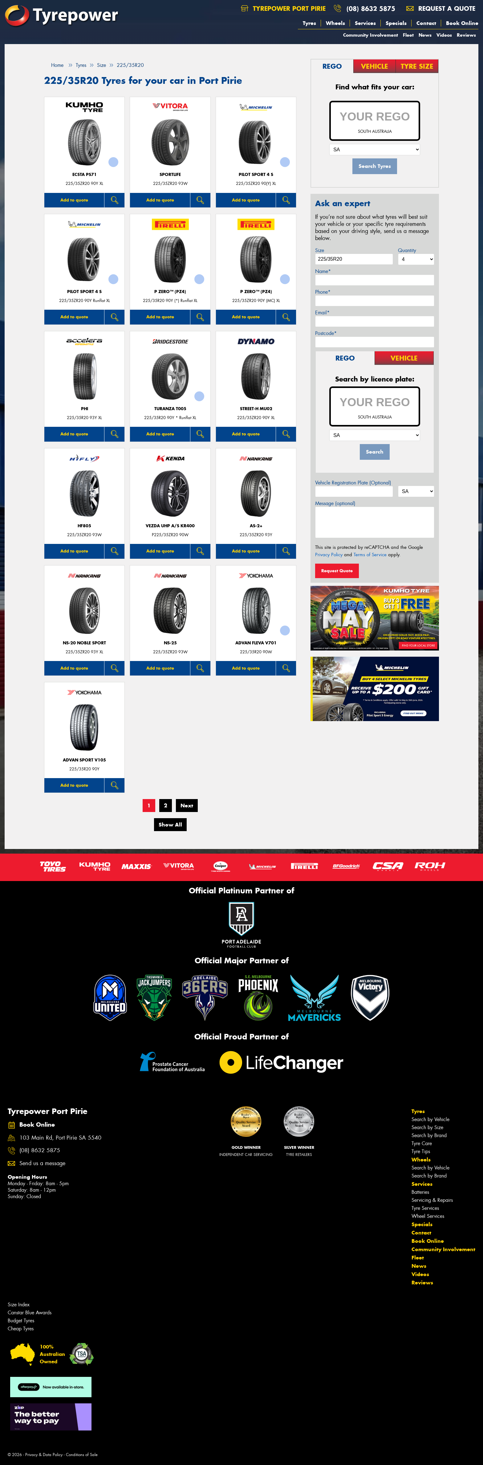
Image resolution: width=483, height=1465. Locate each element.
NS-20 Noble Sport (84, 643)
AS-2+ (256, 525)
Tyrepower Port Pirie (283, 8)
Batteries (420, 1192)
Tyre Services (425, 1208)
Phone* (323, 292)
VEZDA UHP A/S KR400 (170, 525)
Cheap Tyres (21, 1328)
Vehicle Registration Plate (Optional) (353, 482)
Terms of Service (370, 555)
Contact (426, 23)
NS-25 (170, 643)
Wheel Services (428, 1216)
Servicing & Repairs (432, 1200)
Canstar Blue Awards (29, 1312)
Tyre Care (422, 1143)
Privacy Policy (329, 555)
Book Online (462, 23)
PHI (84, 408)
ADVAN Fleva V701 (256, 643)
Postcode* (326, 333)
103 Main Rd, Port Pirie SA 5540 (60, 1137)
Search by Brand (429, 1135)
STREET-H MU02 (256, 408)
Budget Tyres (21, 1320)
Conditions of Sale (82, 1454)
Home (53, 65)
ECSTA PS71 (84, 174)
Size (319, 250)
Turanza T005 (170, 408)
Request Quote (337, 570)
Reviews (466, 35)
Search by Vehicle (430, 1119)
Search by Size (427, 1127)
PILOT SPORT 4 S (256, 174)
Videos (444, 35)
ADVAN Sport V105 (84, 760)
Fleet (408, 35)
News (425, 35)
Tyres (309, 23)
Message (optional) (335, 503)
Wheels (335, 23)
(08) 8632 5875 (371, 8)
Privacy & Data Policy (44, 1454)
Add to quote (74, 200)
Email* (322, 312)
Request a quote (440, 8)
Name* (323, 271)
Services (365, 23)
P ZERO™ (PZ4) (170, 291)
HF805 (84, 525)
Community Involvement (370, 35)
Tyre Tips (421, 1151)
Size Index (19, 1304)
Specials (396, 23)
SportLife (170, 174)
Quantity (407, 250)
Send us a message (42, 1163)
